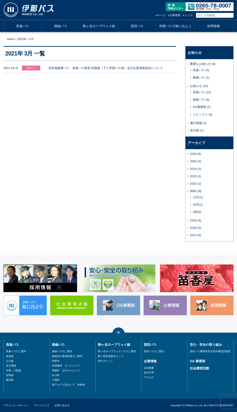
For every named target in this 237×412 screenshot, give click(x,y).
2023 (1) (195, 176)
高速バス (22, 26)
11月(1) (198, 197)
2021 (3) (195, 191)
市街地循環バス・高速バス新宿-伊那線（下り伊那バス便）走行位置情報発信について (105, 68)
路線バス (60, 26)
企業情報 (170, 15)
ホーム (157, 15)
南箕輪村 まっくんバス (66, 365)
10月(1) (198, 204)
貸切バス (137, 26)
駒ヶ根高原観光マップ (110, 356)
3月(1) (197, 212)
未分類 (194, 130)
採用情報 (213, 26)
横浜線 (10, 379)
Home (10, 39)
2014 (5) (195, 235)
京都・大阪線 (13, 370)
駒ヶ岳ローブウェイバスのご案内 (117, 351)
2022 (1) (195, 183)
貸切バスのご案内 (154, 351)
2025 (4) (195, 161)
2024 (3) (195, 169)
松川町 (56, 375)
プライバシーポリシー (16, 405)
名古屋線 (11, 365)
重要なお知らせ (200, 64)
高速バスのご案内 (16, 351)
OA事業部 (199, 107)
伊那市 (56, 361)
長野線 (10, 375)
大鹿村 (56, 379)
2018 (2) (195, 227)
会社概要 (149, 367)
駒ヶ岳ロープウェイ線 (99, 26)
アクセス (149, 377)
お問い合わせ (62, 405)
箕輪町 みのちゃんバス (66, 370)
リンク (184, 15)
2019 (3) (195, 220)
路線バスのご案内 (62, 351)
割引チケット (105, 361)
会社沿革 (149, 372)
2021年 (21, 39)
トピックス (200, 114)
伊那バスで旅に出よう (175, 26)
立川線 (10, 361)
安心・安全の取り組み (206, 344)
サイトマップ (41, 405)
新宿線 (10, 356)
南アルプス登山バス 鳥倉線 (68, 384)
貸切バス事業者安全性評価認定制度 (210, 351)
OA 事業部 (197, 361)
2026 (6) (195, 154)
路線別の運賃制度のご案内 (67, 356)
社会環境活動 (199, 368)
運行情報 (196, 123)
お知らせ (196, 86)
